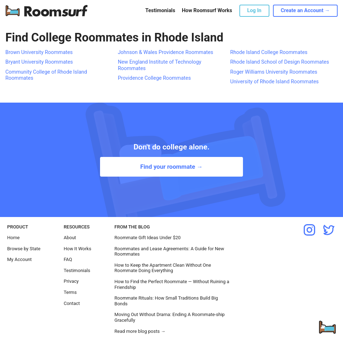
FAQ (68, 259)
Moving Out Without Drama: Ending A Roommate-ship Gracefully (169, 317)
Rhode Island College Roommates (268, 52)
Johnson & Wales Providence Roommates (165, 52)
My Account (19, 259)
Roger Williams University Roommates (273, 72)
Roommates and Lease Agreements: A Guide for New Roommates (169, 251)
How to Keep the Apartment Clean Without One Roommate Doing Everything (162, 267)
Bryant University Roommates (39, 62)
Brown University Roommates (39, 52)
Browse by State (23, 248)
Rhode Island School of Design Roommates (279, 62)
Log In (254, 11)
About (70, 237)
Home (13, 237)
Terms (70, 292)
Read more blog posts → (139, 331)
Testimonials (160, 11)
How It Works (77, 248)
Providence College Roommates (154, 78)
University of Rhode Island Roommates (274, 82)
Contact (72, 303)
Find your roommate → (171, 166)
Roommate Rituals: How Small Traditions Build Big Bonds (166, 300)
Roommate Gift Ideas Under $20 (147, 237)
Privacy (71, 281)
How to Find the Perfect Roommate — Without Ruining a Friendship (171, 284)
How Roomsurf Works (207, 11)
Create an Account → (305, 11)
